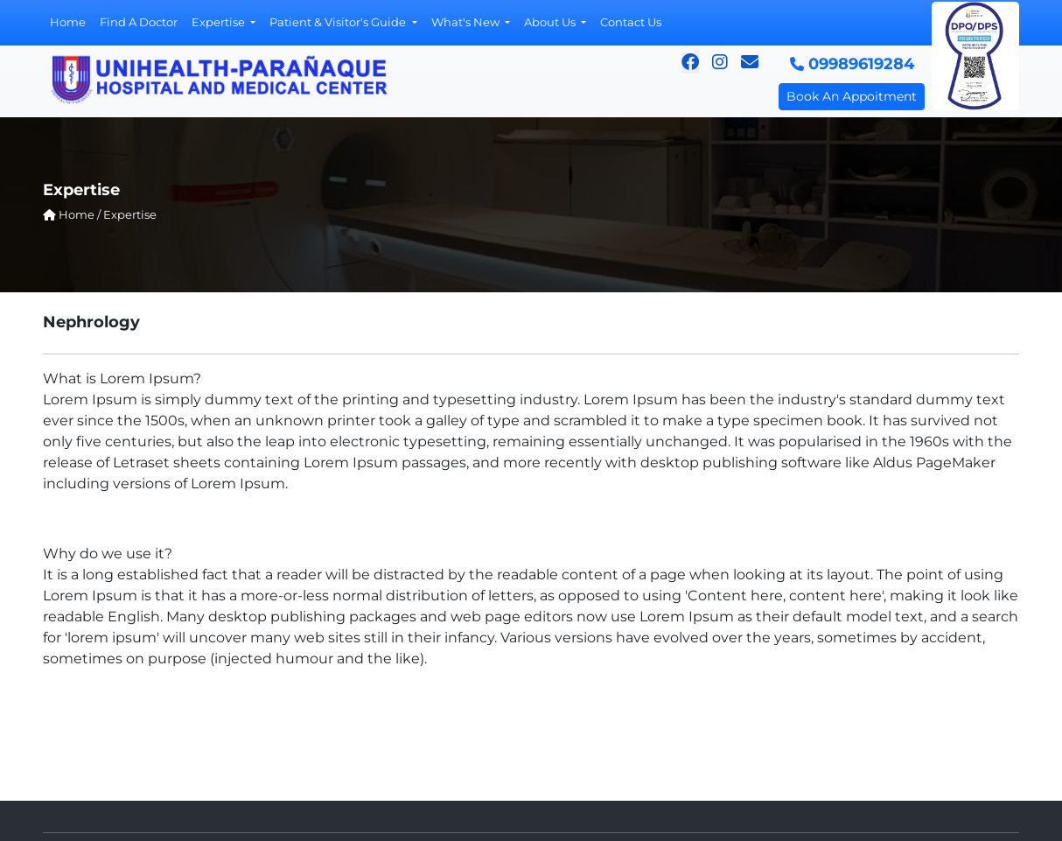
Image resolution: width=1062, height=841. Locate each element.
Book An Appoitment (851, 96)
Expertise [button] (220, 22)
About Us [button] (551, 22)
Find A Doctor (139, 22)
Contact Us (630, 22)
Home (68, 22)
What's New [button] (466, 22)
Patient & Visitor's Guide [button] (339, 22)
